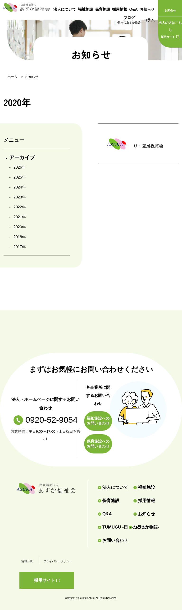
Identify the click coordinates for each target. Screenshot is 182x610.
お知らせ (147, 9)
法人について (64, 9)
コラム (149, 20)
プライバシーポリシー (57, 561)
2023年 (20, 197)
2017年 (20, 247)
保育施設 (102, 9)
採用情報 (119, 9)
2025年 (20, 177)
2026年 (20, 167)
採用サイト (170, 29)
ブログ (129, 20)
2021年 (20, 217)
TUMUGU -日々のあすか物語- (111, 527)
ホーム (12, 77)
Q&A (133, 9)
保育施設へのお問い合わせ (98, 443)
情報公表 (27, 561)
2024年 (20, 187)
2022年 (20, 207)
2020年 (20, 227)
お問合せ (170, 10)
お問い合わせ (113, 540)
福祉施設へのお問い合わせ (98, 420)
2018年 (20, 237)
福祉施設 (85, 9)
